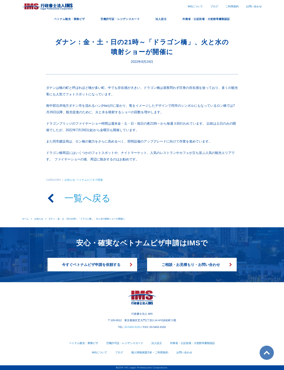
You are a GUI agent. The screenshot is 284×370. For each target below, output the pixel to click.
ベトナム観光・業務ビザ (61, 19)
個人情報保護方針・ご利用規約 (149, 352)
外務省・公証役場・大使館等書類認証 (213, 19)
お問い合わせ (254, 6)
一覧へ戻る (87, 198)
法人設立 (163, 19)
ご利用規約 (232, 6)
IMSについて (195, 6)
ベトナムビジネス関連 (89, 179)
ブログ (214, 6)
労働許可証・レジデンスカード (117, 19)
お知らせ (69, 179)
